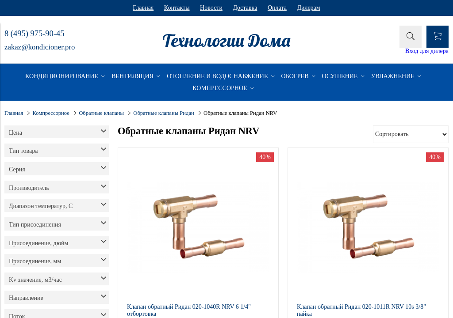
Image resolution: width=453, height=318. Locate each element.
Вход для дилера (427, 51)
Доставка (245, 7)
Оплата (277, 7)
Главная (143, 7)
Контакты (177, 7)
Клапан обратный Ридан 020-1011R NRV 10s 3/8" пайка (361, 310)
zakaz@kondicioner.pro (39, 47)
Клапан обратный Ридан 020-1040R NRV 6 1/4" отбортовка (189, 310)
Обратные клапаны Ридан (163, 113)
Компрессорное (51, 113)
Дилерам (308, 7)
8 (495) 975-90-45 (34, 33)
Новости (211, 7)
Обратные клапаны (101, 113)
